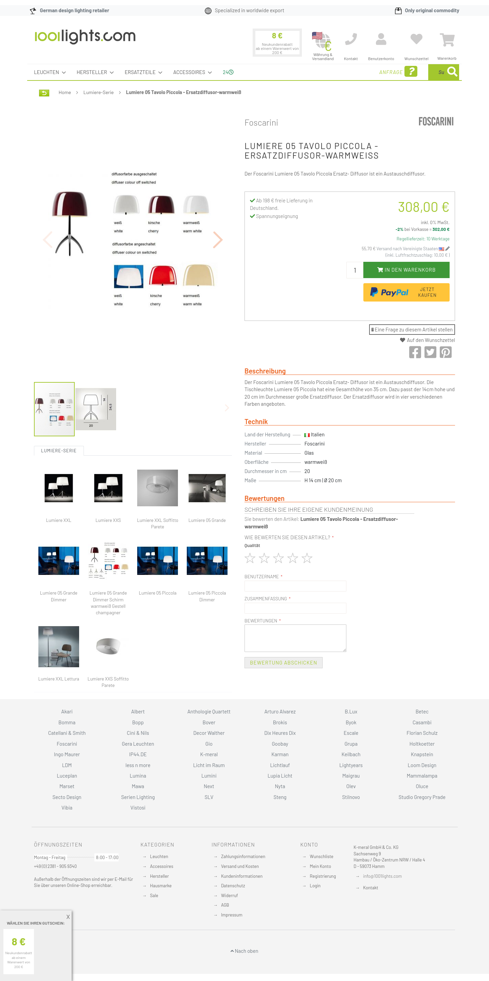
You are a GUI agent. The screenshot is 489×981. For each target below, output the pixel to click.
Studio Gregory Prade (422, 797)
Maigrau (351, 776)
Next (209, 786)
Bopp (138, 722)
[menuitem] (48, 72)
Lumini (209, 776)
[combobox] (410, 72)
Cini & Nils (138, 733)
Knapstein (422, 754)
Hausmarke (161, 885)
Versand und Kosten (240, 866)
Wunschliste (321, 856)
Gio (209, 744)
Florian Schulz (421, 733)
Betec (422, 711)
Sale (154, 895)
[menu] (244, 72)
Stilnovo (351, 797)
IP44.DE (138, 754)
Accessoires (161, 866)
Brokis (280, 722)
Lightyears (351, 765)
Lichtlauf (280, 765)
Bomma (66, 722)
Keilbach (351, 754)
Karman (279, 754)
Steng (279, 797)
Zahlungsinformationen (243, 856)
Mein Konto (320, 866)
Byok (351, 722)
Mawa (138, 786)
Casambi (422, 722)
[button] (218, 221)
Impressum (231, 915)
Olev (351, 786)
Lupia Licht (280, 776)
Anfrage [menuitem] (344, 71)
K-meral (209, 754)
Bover (209, 722)
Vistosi (137, 807)
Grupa (351, 744)
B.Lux (351, 711)
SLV (209, 797)
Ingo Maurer (67, 754)
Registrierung (323, 876)
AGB (225, 905)
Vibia (66, 807)
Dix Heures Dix (280, 733)
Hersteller (159, 876)
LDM (67, 765)
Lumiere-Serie (99, 92)
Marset (66, 786)
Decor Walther (208, 733)
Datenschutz (233, 885)
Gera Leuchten (138, 744)
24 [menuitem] (228, 72)
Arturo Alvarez (280, 711)
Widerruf (229, 895)
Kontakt (370, 887)
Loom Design (422, 765)
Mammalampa (422, 776)
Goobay (280, 744)
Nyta (280, 786)
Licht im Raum (209, 765)
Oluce (422, 786)
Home (65, 92)
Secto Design (66, 797)
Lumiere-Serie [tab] (59, 413)
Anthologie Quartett (209, 711)
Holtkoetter (422, 744)
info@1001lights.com (382, 876)
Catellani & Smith (67, 733)
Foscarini (261, 122)
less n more (138, 765)
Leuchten (159, 856)
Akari (66, 711)
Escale (351, 733)
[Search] (452, 72)
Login (315, 885)
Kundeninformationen (241, 876)
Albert (138, 711)
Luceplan (67, 776)
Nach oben (244, 951)
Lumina (138, 776)
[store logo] (85, 40)
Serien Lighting (138, 797)
